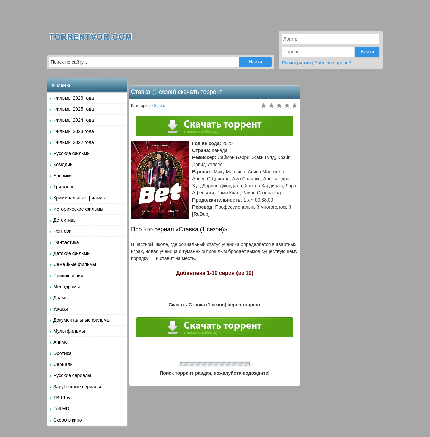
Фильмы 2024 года (73, 120)
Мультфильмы (69, 331)
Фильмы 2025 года (73, 109)
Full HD (61, 408)
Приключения (68, 275)
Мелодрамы (66, 286)
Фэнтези (62, 231)
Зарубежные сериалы (77, 386)
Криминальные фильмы (79, 198)
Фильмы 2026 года (73, 98)
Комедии (63, 164)
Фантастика (66, 242)
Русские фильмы (71, 153)
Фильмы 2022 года (73, 142)
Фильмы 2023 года (73, 131)
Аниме (60, 342)
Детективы (65, 220)
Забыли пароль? (333, 62)
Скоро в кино (67, 420)
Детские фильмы (71, 253)
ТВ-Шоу (61, 397)
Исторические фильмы (78, 209)
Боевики (62, 175)
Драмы (61, 297)
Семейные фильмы (74, 264)
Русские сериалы (72, 375)
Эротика (62, 353)
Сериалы (63, 364)
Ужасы (60, 309)
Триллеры (64, 186)
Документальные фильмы (81, 320)
